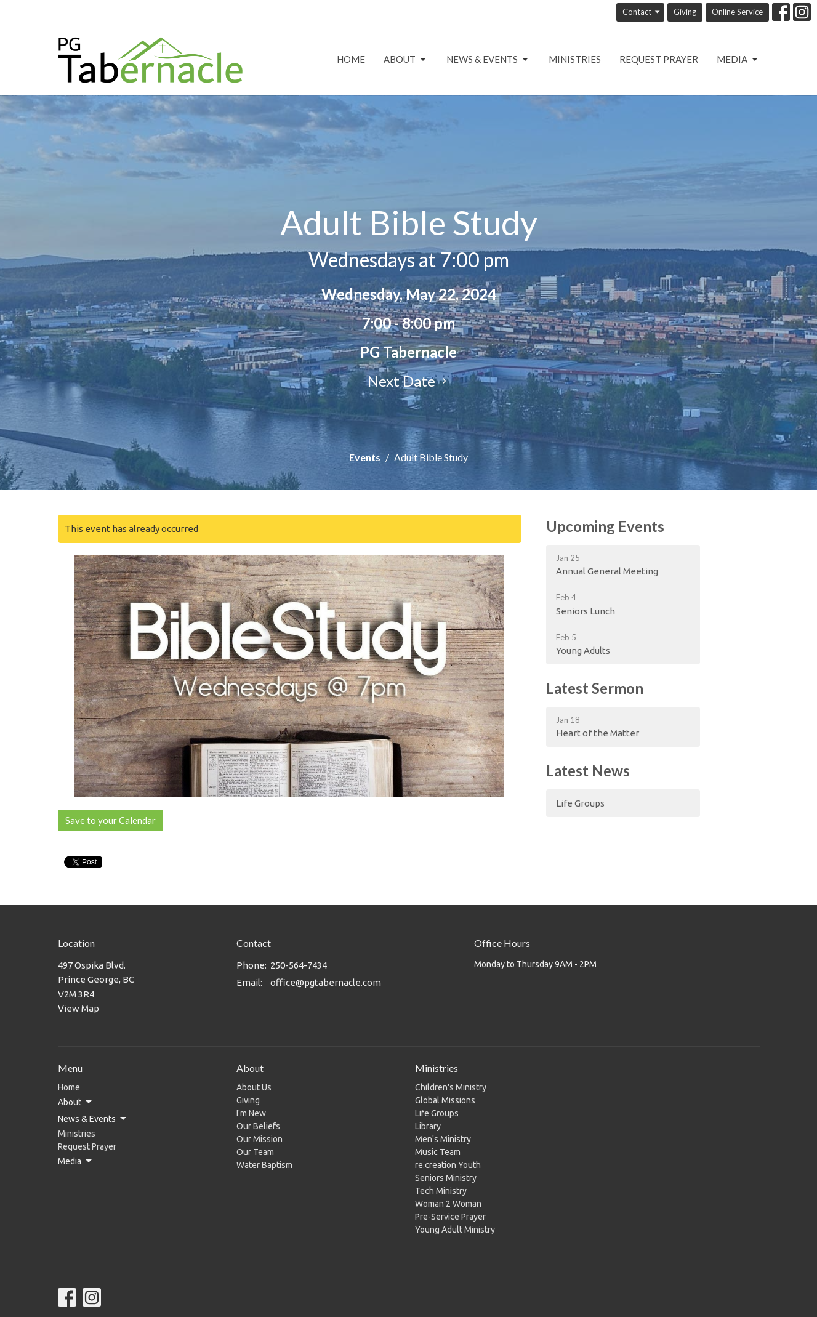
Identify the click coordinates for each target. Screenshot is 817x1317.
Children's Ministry (450, 1087)
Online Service (737, 12)
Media (738, 60)
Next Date (409, 381)
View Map (78, 1008)
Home (351, 59)
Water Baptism (264, 1165)
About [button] (76, 1102)
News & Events (488, 60)
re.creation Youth (448, 1165)
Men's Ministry (443, 1139)
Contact (641, 12)
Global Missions (445, 1100)
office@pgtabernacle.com (325, 982)
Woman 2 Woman (448, 1204)
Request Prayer (658, 59)
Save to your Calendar (110, 820)
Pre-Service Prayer (450, 1217)
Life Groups (580, 803)
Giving (685, 12)
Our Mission (259, 1139)
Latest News (588, 770)
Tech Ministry (441, 1191)
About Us (254, 1087)
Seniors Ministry (446, 1178)
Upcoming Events (605, 526)
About (406, 60)
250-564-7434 (298, 965)
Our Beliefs (258, 1126)
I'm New (251, 1113)
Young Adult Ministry (455, 1229)
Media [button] (76, 1161)
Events (364, 457)
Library (428, 1126)
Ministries (575, 59)
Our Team (255, 1152)
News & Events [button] (93, 1119)
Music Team (438, 1152)
